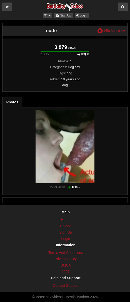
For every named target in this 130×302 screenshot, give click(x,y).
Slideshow (111, 30)
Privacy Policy (66, 259)
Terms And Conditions (65, 253)
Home (65, 220)
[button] (47, 15)
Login (81, 15)
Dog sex (74, 67)
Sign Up (63, 15)
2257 (66, 272)
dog (69, 73)
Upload (65, 226)
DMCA (65, 265)
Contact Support (65, 286)
